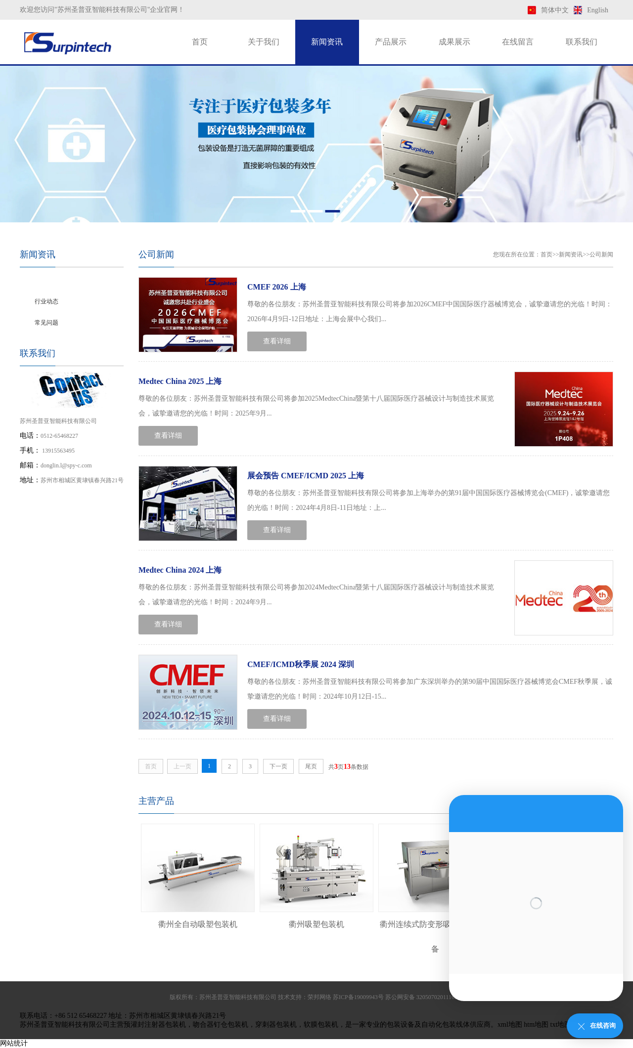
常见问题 (46, 322)
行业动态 (46, 301)
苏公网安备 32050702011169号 (424, 997)
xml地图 (509, 1024)
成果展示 (454, 42)
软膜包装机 (321, 1024)
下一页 (278, 766)
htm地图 (536, 1024)
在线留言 (518, 42)
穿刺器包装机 (276, 1024)
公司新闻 (46, 280)
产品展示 (391, 42)
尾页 (311, 766)
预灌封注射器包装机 (155, 1024)
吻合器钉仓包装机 (220, 1024)
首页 (200, 42)
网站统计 (14, 1043)
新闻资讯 (327, 42)
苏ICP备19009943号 (358, 997)
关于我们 (263, 42)
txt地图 (561, 1024)
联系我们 (581, 42)
